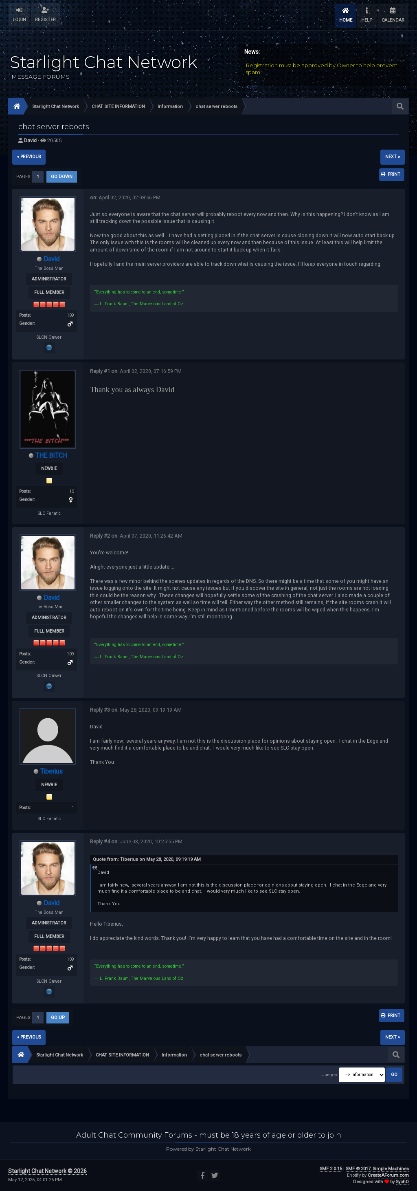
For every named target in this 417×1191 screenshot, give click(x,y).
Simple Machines (391, 1168)
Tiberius (51, 771)
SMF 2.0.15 (331, 1168)
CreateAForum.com (388, 1175)
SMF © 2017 (358, 1168)
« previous (29, 156)
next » (392, 156)
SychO (402, 1181)
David (30, 140)
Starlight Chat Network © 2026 (47, 1171)
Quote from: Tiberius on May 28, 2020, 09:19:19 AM (147, 859)
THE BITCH (51, 455)
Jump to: (330, 1074)
